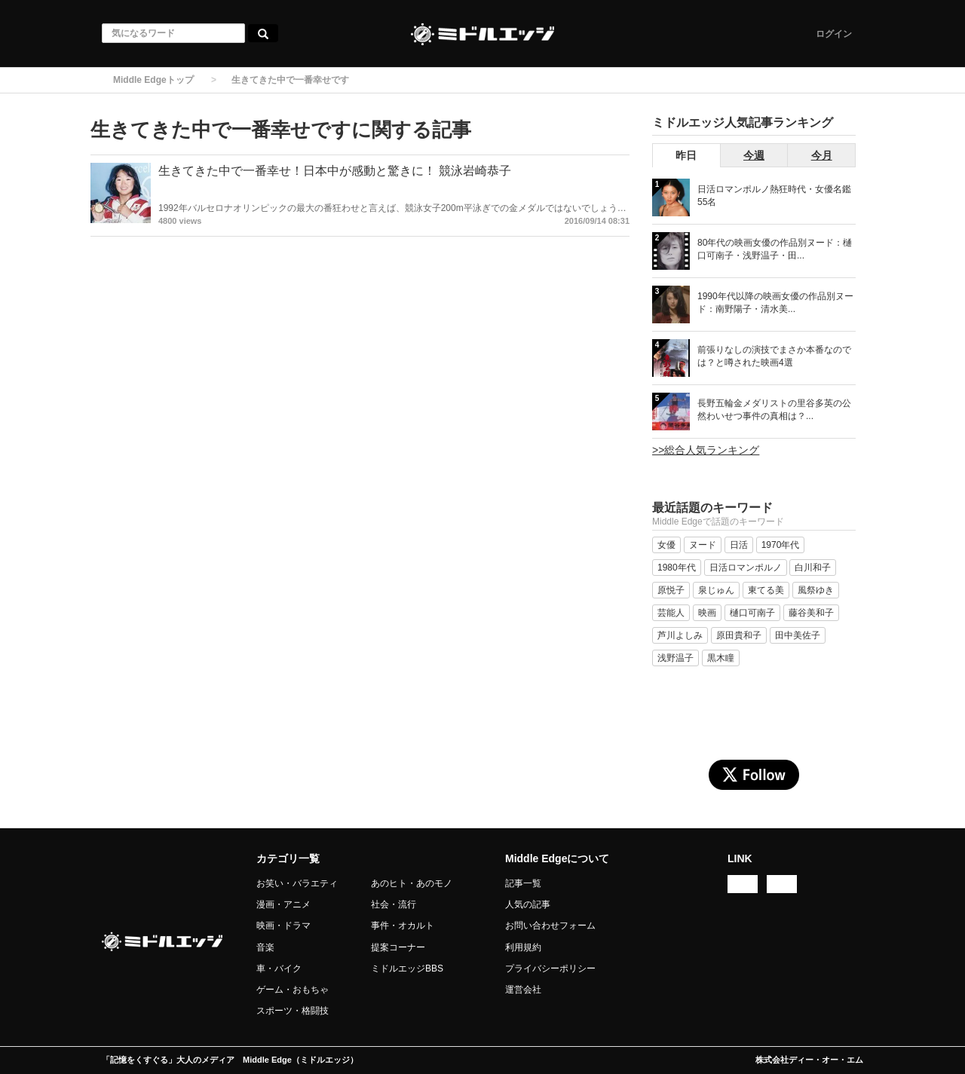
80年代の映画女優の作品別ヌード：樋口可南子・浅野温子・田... (774, 249)
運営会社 (523, 989)
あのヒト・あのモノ (411, 883)
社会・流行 (393, 904)
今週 (753, 155)
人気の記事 (527, 904)
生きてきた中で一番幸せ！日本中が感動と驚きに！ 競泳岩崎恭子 (334, 170)
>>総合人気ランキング (705, 450)
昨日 (686, 155)
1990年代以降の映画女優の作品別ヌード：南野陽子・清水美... (775, 302)
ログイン (834, 34)
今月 (821, 155)
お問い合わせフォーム (550, 925)
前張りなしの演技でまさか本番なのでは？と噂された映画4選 (774, 356)
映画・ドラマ (283, 925)
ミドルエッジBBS (407, 968)
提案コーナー (398, 947)
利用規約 (523, 947)
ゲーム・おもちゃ (292, 989)
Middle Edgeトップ (153, 80)
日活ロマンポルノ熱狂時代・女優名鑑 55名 (774, 195)
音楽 (265, 947)
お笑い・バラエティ (297, 883)
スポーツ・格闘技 (292, 1010)
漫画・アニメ (283, 904)
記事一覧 (523, 883)
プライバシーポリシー (550, 968)
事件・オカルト (402, 925)
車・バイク (279, 968)
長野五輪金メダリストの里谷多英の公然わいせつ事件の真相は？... (774, 409)
